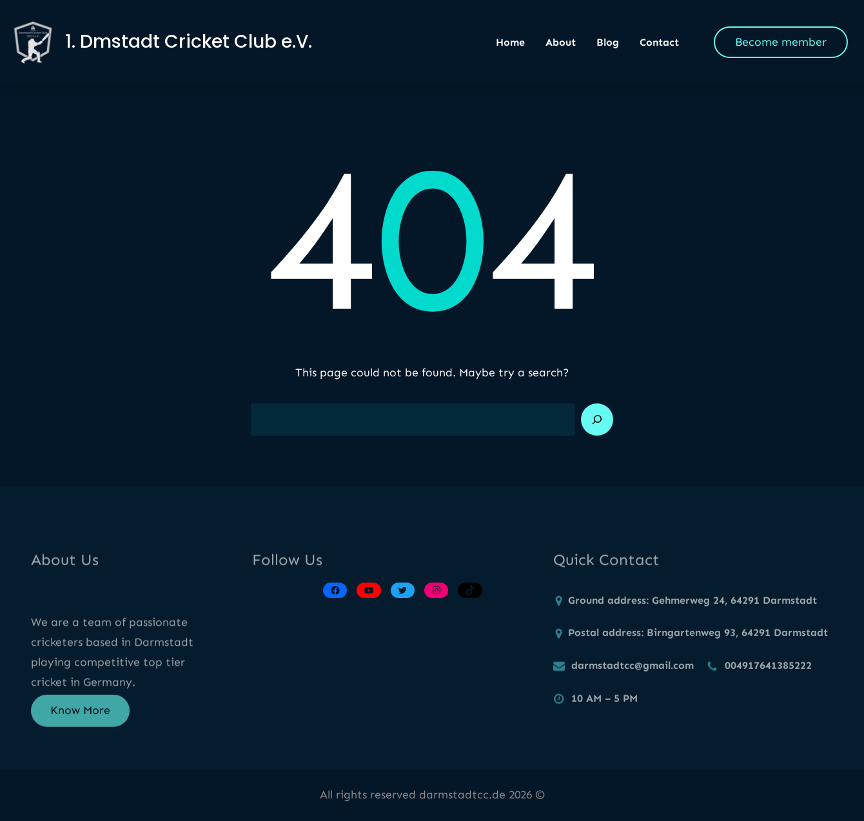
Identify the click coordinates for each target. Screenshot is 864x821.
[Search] (597, 419)
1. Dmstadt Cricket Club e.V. (188, 41)
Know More (80, 716)
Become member (781, 42)
